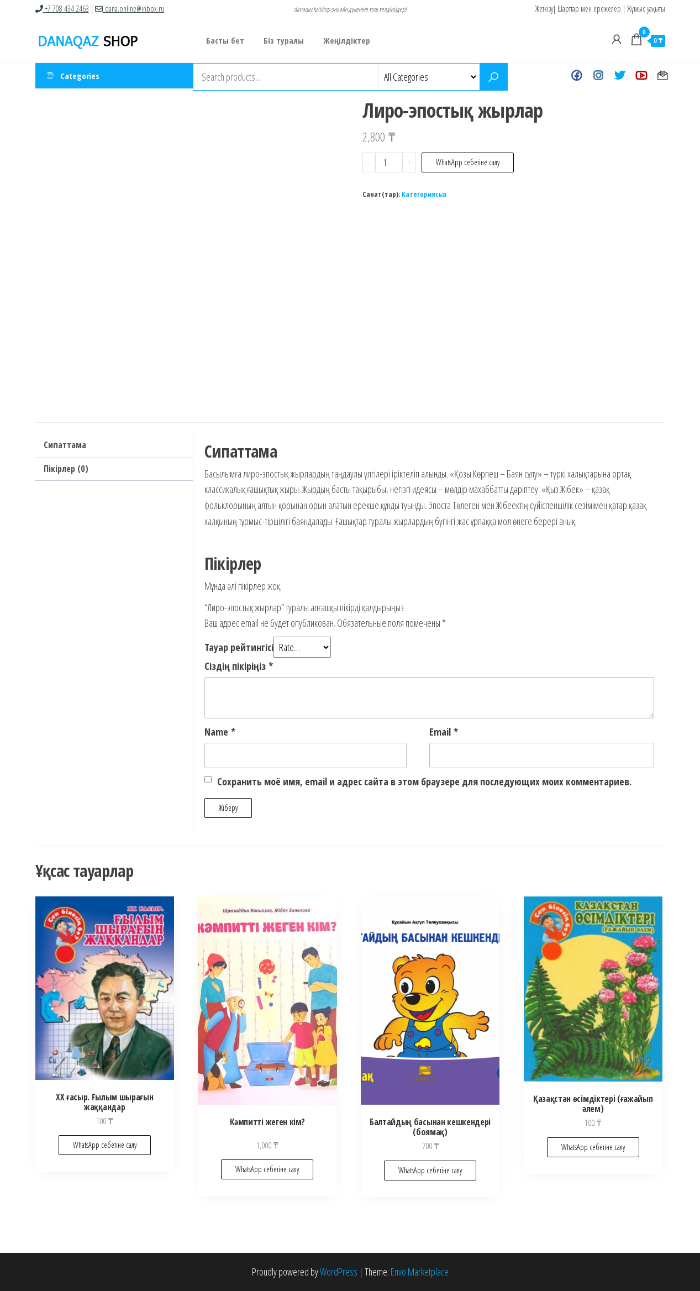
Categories (79, 76)
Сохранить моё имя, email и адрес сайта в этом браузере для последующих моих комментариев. (424, 781)
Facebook (576, 77)
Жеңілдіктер (340, 40)
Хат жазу (662, 77)
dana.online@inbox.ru (129, 8)
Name (219, 731)
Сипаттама (65, 445)
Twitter (619, 77)
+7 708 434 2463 (62, 8)
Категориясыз (424, 194)
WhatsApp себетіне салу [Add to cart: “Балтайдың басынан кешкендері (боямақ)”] (430, 1170)
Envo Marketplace (420, 1271)
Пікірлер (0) (66, 469)
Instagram (598, 77)
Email (443, 731)
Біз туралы (280, 40)
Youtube (641, 77)
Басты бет (224, 40)
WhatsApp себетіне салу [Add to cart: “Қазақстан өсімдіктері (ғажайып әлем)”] (593, 1147)
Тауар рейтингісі (238, 647)
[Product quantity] (388, 162)
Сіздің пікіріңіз (238, 666)
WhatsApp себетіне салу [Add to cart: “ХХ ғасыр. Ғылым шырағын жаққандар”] (104, 1145)
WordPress (338, 1271)
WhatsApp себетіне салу (467, 162)
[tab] (114, 446)
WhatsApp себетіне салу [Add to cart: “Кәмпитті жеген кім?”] (267, 1169)
